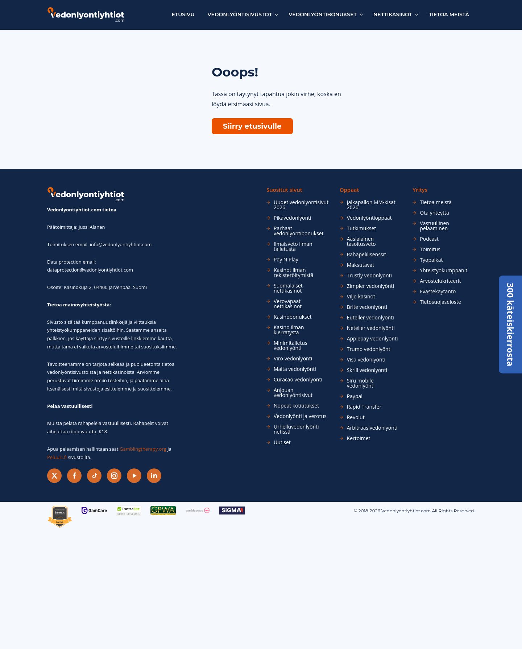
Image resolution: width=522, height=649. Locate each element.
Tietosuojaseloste (440, 302)
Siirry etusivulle (252, 126)
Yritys (420, 190)
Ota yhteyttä (434, 212)
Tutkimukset (361, 228)
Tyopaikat (431, 260)
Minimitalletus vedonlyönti (290, 345)
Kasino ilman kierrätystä (289, 330)
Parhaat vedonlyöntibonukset (299, 231)
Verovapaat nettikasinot (288, 304)
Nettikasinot (392, 14)
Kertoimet (358, 438)
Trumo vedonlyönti (369, 349)
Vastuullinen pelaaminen (434, 226)
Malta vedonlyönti (295, 369)
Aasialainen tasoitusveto (361, 241)
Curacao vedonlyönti (298, 379)
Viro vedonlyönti (293, 358)
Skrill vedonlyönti (367, 370)
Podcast (429, 238)
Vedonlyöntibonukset (323, 14)
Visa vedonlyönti (366, 359)
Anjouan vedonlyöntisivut (293, 393)
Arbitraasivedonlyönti (372, 427)
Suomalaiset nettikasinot (288, 288)
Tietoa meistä (449, 14)
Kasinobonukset (293, 316)
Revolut (356, 417)
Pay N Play (286, 259)
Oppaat (349, 190)
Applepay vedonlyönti (372, 338)
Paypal (354, 396)
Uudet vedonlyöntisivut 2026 (301, 205)
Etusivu (183, 14)
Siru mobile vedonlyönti (361, 383)
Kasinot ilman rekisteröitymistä (294, 273)
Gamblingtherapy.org (143, 449)
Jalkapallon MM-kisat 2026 (371, 205)
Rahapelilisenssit (366, 254)
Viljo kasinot (361, 296)
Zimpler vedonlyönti (370, 286)
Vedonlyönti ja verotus (300, 416)
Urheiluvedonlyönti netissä (296, 429)
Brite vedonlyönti (367, 307)
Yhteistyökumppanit (443, 270)
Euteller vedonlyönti (370, 317)
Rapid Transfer (364, 406)
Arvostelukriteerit (440, 281)
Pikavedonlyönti (292, 217)
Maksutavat (360, 265)
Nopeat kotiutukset (296, 405)
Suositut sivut (284, 190)
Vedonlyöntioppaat (369, 217)
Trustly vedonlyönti (369, 275)
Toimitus (430, 249)
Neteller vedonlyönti (371, 328)
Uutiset (282, 442)
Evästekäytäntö (438, 291)
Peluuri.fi (57, 457)
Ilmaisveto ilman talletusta (293, 246)
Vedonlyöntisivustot (240, 14)
